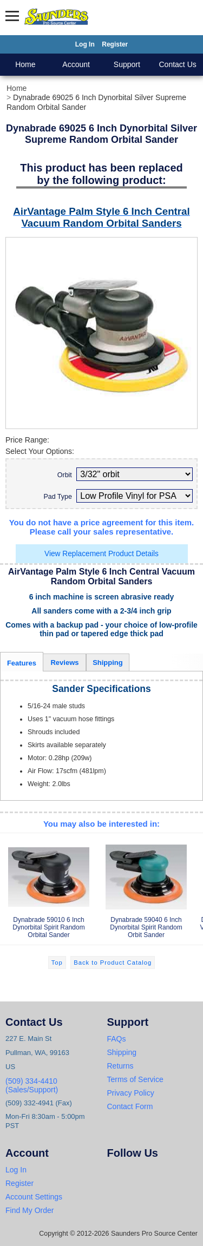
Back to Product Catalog (113, 962)
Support (127, 64)
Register (115, 44)
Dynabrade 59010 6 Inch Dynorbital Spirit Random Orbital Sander (49, 888)
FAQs (116, 1038)
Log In (85, 44)
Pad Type (57, 496)
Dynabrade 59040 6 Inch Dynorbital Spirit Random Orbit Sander (146, 888)
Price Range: (27, 440)
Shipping (108, 662)
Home (25, 64)
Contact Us (178, 64)
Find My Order (29, 1210)
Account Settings (33, 1196)
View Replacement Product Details (101, 554)
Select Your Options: (39, 451)
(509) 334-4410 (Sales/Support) (31, 1085)
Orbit (64, 475)
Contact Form (130, 1106)
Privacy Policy (130, 1093)
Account (76, 64)
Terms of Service (135, 1079)
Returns (120, 1066)
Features (21, 663)
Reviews (64, 662)
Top (57, 962)
